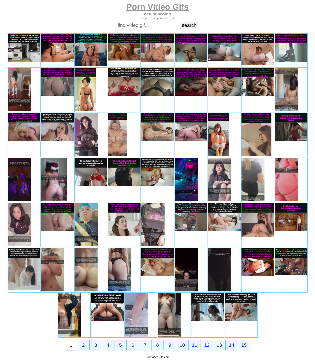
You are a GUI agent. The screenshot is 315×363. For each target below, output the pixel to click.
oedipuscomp (157, 14)
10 (182, 345)
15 (244, 345)
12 (207, 345)
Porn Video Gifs (157, 6)
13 (219, 345)
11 (194, 345)
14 (231, 345)
